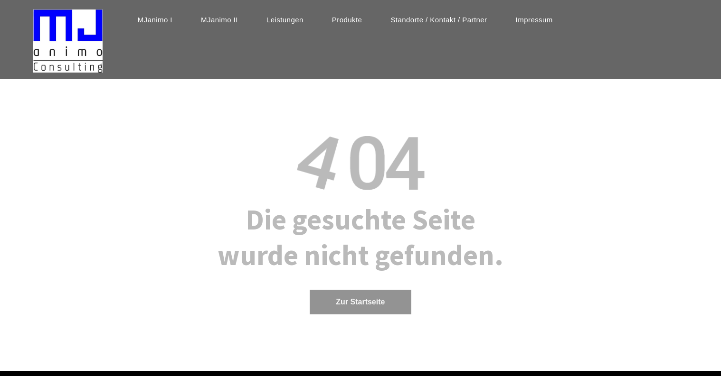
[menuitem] (155, 19)
